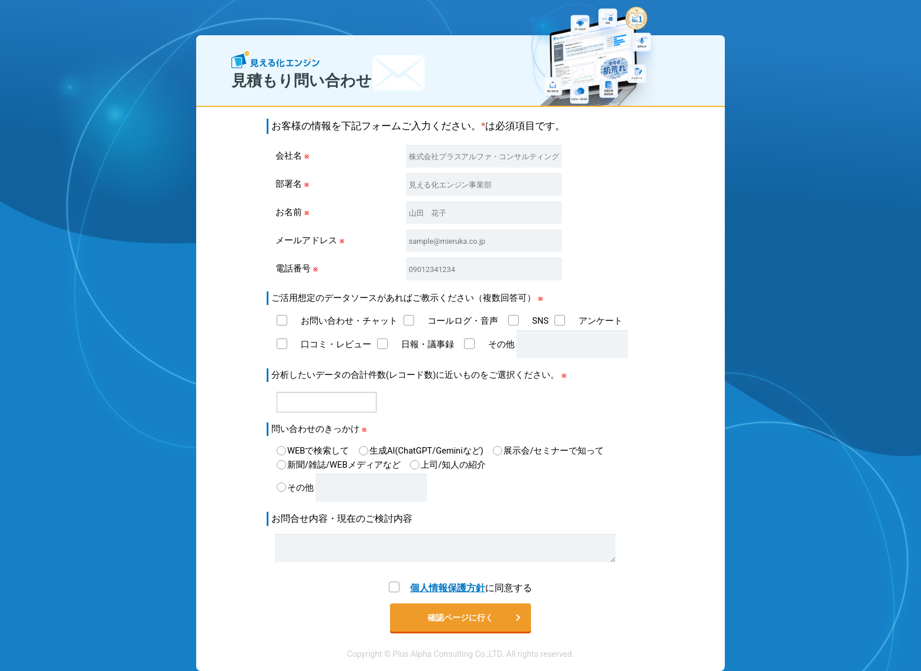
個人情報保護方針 (447, 587)
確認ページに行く (460, 617)
